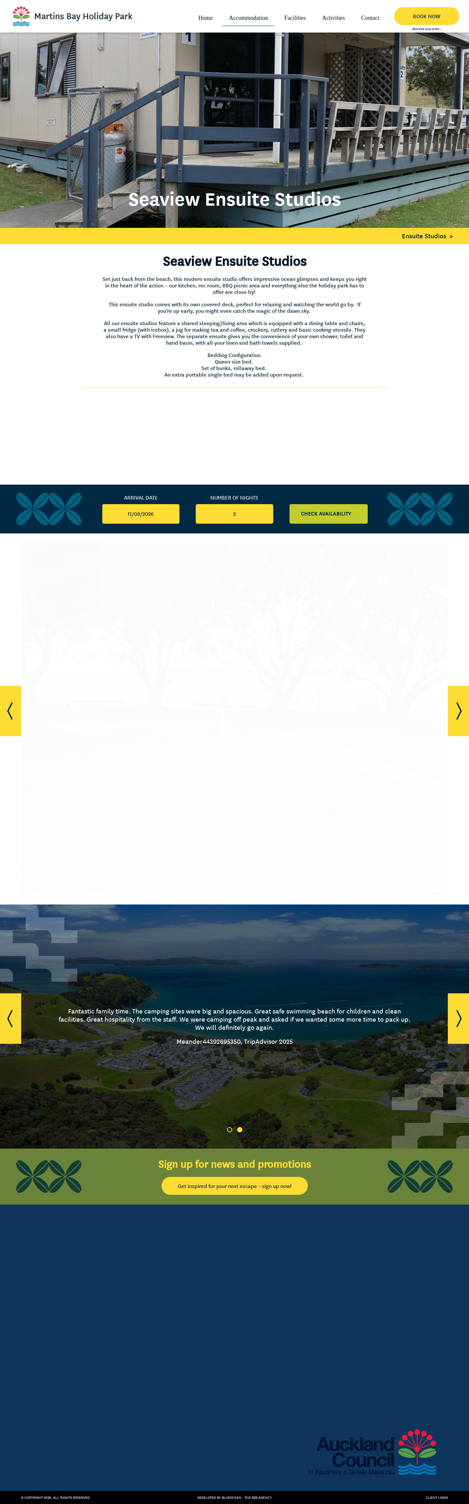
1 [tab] (229, 1129)
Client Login (437, 1497)
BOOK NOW (426, 16)
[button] (10, 711)
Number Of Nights (234, 497)
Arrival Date (141, 497)
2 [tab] (239, 1129)
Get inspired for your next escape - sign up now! (234, 1186)
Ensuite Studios (429, 236)
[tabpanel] (234, 1026)
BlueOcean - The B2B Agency (247, 1497)
